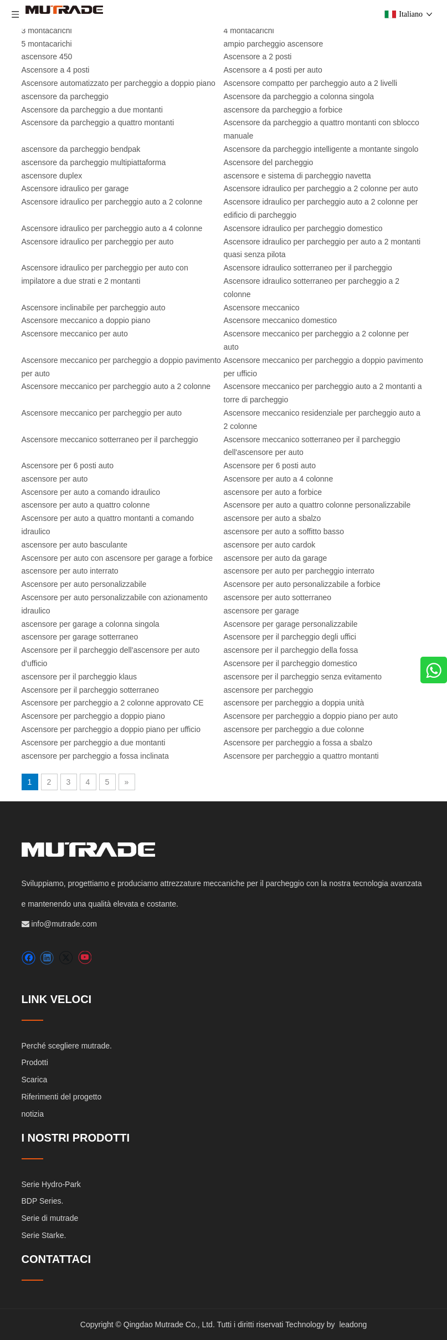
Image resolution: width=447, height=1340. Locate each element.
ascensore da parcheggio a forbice (283, 109)
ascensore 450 (47, 56)
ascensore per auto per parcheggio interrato (299, 570)
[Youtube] (84, 958)
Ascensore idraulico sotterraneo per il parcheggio (308, 267)
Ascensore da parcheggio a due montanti (92, 109)
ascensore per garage (261, 610)
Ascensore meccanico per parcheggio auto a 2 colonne (116, 386)
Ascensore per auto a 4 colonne (278, 478)
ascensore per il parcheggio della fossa (291, 650)
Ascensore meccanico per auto (75, 333)
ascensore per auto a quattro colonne (86, 504)
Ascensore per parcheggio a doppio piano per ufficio (111, 729)
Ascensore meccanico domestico (280, 320)
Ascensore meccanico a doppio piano (86, 320)
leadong (353, 1324)
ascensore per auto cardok (270, 544)
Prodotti (35, 1062)
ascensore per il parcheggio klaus (79, 676)
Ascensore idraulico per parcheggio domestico (303, 228)
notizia (33, 1113)
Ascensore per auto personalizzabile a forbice (302, 584)
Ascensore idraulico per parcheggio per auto (98, 241)
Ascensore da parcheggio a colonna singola (299, 96)
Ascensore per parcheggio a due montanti (94, 742)
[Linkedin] (47, 958)
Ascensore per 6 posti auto (68, 465)
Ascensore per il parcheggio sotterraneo (90, 690)
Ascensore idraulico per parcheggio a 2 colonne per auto (321, 188)
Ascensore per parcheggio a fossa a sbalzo (298, 742)
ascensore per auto (55, 478)
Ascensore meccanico (262, 307)
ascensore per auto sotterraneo (278, 597)
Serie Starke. (44, 1235)
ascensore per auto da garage (275, 558)
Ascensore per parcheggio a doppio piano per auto (311, 716)
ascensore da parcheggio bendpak (81, 149)
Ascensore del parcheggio (269, 162)
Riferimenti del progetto (62, 1096)
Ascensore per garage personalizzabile (291, 624)
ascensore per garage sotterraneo (80, 636)
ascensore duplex (52, 175)
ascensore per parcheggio (269, 690)
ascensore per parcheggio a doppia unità (294, 702)
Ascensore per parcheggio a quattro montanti (301, 755)
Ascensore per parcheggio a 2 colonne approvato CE (113, 702)
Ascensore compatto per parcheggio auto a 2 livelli (311, 83)
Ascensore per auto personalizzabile (84, 584)
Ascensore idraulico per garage (75, 188)
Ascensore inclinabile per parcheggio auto (94, 307)
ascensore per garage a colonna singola (91, 624)
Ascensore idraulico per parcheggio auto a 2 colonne (112, 201)
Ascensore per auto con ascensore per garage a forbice (117, 558)
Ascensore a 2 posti (258, 56)
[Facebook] (28, 958)
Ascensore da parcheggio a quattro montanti (98, 122)
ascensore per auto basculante (74, 544)
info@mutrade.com (63, 923)
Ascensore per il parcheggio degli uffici (290, 636)
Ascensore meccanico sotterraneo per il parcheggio (110, 439)
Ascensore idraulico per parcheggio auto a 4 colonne (112, 228)
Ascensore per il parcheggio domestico (290, 663)
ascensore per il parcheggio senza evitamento (303, 676)
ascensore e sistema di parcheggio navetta (297, 175)
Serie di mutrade (50, 1218)
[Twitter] (66, 958)
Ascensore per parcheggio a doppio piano (93, 716)
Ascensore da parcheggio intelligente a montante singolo (321, 149)
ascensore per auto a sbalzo (272, 518)
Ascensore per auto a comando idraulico (91, 492)
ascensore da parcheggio (65, 96)
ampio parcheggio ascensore (273, 43)
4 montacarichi (249, 30)
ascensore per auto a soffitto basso (284, 531)
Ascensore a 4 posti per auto (273, 69)
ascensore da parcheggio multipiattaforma (94, 162)
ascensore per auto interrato (70, 570)
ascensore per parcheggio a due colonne (294, 729)
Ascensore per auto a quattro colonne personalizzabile (317, 504)
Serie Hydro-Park (51, 1184)
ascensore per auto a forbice (273, 492)
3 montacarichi (47, 30)
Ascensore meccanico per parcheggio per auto (102, 412)
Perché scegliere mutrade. (67, 1045)
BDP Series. (43, 1200)
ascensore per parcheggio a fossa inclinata (95, 755)
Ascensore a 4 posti (56, 69)
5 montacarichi (47, 43)
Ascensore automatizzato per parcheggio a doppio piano (118, 83)
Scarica (35, 1079)
